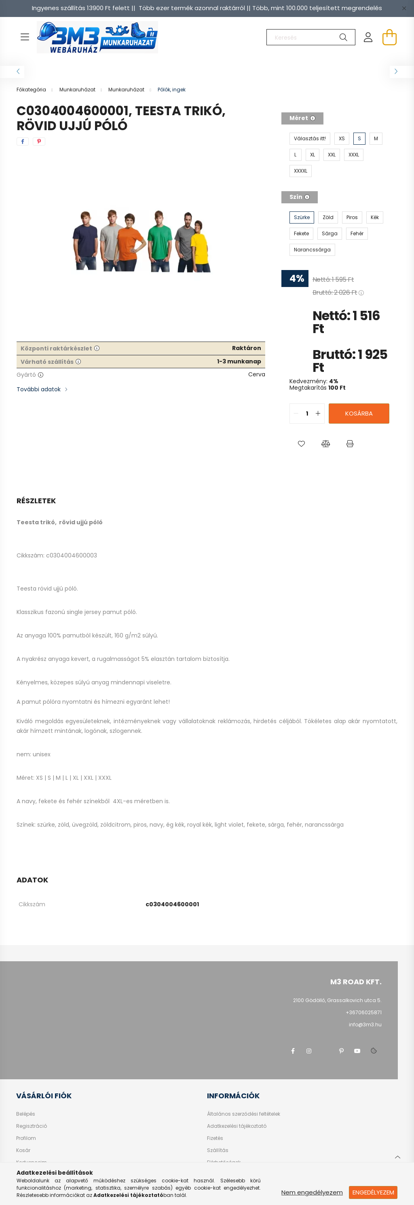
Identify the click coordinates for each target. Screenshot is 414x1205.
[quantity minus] (296, 413)
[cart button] (389, 37)
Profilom (26, 1138)
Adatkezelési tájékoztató (236, 1126)
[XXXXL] (300, 171)
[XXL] (331, 155)
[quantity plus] (318, 413)
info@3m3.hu (365, 1024)
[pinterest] (39, 141)
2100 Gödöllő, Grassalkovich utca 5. (337, 1000)
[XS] (341, 139)
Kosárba (359, 413)
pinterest (341, 1051)
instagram (309, 1051)
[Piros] (352, 217)
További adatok (39, 389)
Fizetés (215, 1138)
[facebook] (23, 141)
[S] (359, 139)
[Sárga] (329, 234)
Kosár (23, 1150)
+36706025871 (364, 1012)
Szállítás (217, 1150)
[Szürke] (301, 217)
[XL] (312, 155)
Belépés (25, 1114)
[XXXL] (353, 155)
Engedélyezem (373, 1192)
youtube (357, 1051)
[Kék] (374, 217)
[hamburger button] (25, 37)
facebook (293, 1051)
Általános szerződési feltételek (243, 1114)
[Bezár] (404, 8)
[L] (295, 155)
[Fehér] (357, 234)
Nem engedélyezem (312, 1192)
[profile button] (368, 37)
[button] (302, 444)
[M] (376, 139)
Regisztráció (31, 1126)
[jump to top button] (397, 1156)
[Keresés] (310, 37)
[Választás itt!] (309, 139)
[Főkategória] (32, 89)
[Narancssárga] (312, 250)
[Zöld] (328, 217)
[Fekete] (301, 234)
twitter (325, 1051)
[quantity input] (307, 413)
